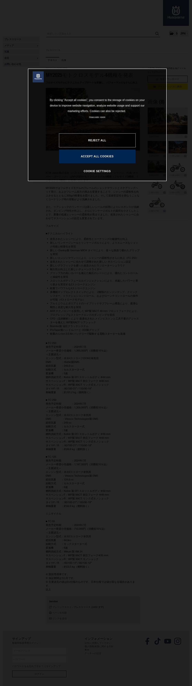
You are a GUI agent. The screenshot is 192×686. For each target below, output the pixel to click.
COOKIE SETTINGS (97, 171)
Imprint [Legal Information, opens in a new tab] (102, 117)
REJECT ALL (97, 140)
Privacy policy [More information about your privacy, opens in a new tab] (94, 117)
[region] (97, 125)
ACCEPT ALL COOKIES (97, 156)
